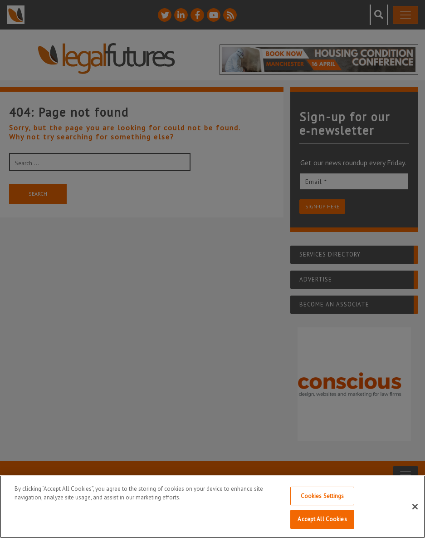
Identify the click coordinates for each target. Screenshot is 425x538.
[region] (212, 506)
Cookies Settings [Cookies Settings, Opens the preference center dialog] (322, 496)
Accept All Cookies (322, 519)
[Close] (415, 507)
